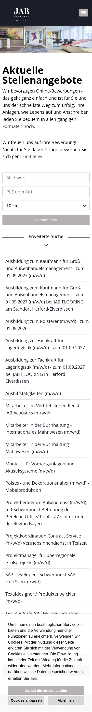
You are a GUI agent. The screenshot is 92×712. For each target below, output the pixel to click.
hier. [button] (34, 678)
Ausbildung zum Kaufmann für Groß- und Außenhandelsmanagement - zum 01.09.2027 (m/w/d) (45, 268)
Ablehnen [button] (66, 700)
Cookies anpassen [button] (26, 700)
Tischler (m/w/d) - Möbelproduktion (42, 613)
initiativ (32, 156)
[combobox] (46, 206)
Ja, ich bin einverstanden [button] (46, 691)
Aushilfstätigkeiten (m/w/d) (33, 393)
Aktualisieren (46, 219)
